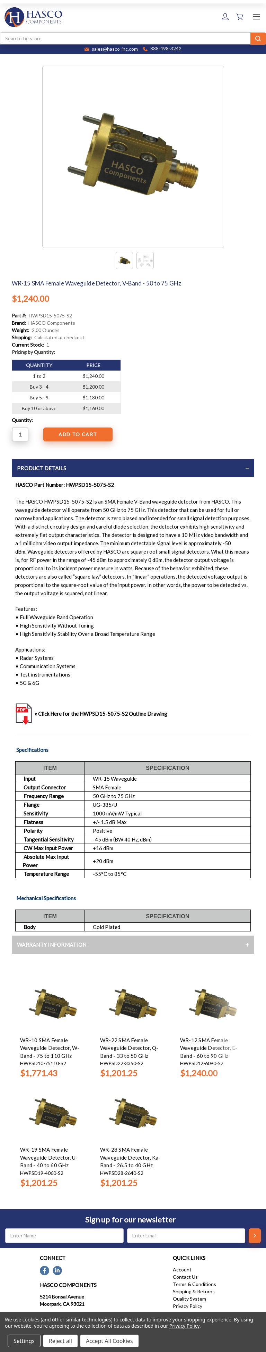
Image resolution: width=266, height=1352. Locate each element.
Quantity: (22, 420)
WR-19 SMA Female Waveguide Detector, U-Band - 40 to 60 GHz (49, 1157)
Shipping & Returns (194, 1291)
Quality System (189, 1299)
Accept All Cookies (109, 1341)
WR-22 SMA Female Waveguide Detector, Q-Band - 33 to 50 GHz (129, 1048)
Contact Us (185, 1277)
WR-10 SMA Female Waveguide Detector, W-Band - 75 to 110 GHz (50, 1048)
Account (182, 1269)
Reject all (60, 1341)
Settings (24, 1341)
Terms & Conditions (194, 1284)
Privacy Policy (187, 1306)
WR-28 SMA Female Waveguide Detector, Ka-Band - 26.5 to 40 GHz (130, 1157)
